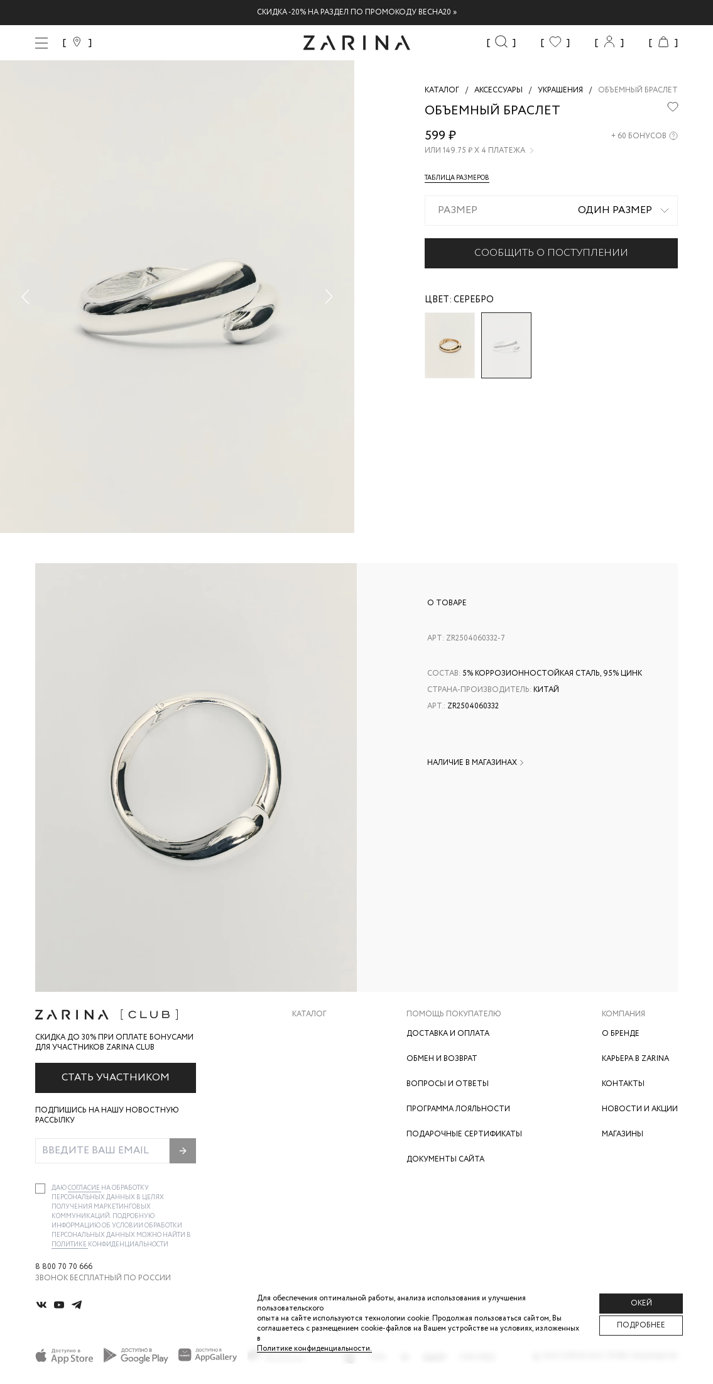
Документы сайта (445, 1159)
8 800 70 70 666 (63, 1267)
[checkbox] (40, 1189)
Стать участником (116, 1077)
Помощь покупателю (453, 1014)
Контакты (623, 1084)
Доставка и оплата (447, 1033)
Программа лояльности (458, 1109)
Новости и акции (640, 1109)
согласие (84, 1188)
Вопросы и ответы (447, 1084)
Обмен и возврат (441, 1058)
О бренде (621, 1033)
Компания (623, 1014)
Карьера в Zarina (635, 1058)
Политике (70, 1244)
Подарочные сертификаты (464, 1134)
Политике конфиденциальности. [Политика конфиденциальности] (314, 1348)
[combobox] (551, 210)
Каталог (309, 1014)
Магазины (622, 1134)
